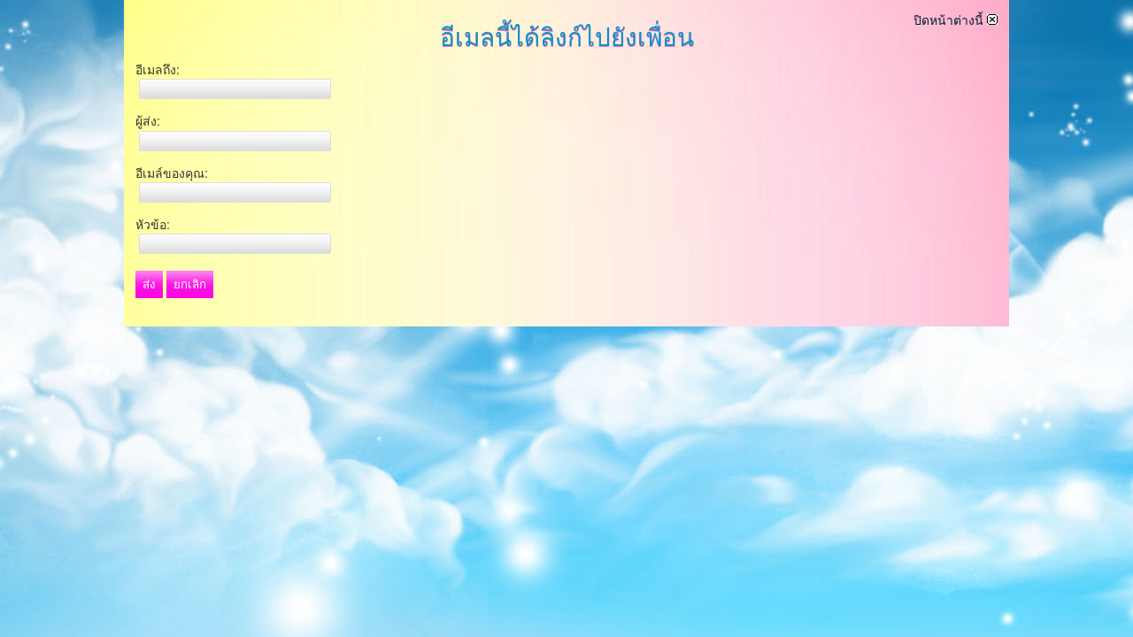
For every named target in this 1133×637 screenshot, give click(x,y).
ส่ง (149, 284)
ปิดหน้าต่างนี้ (955, 20)
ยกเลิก (189, 284)
